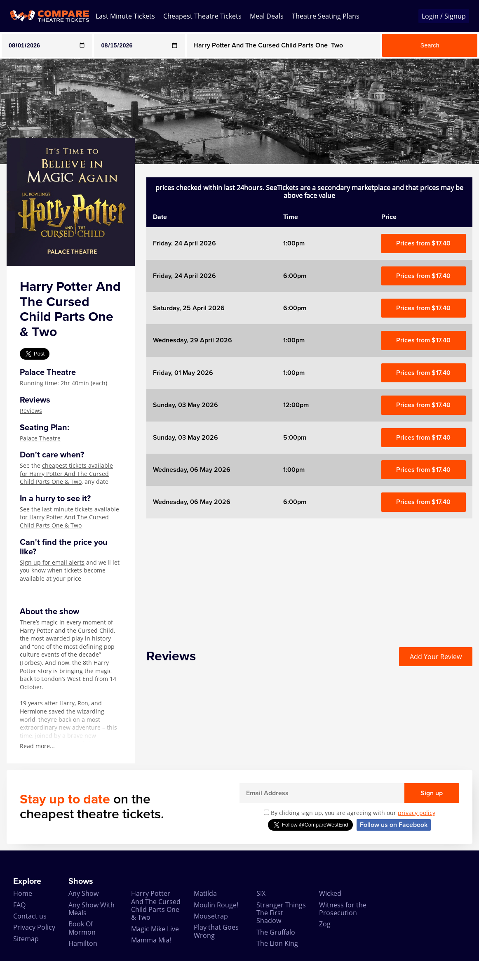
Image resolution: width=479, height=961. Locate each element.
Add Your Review (436, 656)
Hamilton (82, 943)
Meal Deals (267, 16)
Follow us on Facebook (393, 825)
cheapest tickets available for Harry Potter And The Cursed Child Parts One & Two (66, 473)
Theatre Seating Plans (325, 16)
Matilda (205, 893)
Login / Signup (444, 16)
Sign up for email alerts (52, 562)
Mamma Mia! (151, 940)
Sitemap (26, 938)
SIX (260, 893)
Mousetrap (211, 916)
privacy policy (416, 813)
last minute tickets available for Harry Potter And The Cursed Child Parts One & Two (69, 517)
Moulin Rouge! (216, 904)
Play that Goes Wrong (216, 931)
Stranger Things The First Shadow (281, 913)
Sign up (431, 793)
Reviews (31, 411)
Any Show (83, 893)
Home (22, 893)
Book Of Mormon (82, 927)
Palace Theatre (40, 438)
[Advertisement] (309, 576)
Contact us (30, 916)
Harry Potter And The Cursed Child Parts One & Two (156, 905)
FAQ (19, 904)
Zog (325, 923)
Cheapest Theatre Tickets (202, 16)
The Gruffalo (275, 932)
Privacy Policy (34, 927)
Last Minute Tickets (125, 16)
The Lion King (277, 943)
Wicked (330, 893)
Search (429, 45)
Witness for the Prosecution (342, 908)
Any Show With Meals (91, 908)
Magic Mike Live (155, 928)
